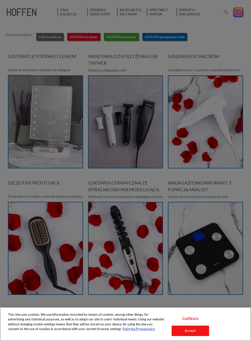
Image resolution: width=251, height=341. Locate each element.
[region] (125, 324)
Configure (190, 318)
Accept (190, 331)
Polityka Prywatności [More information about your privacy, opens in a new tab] (139, 329)
